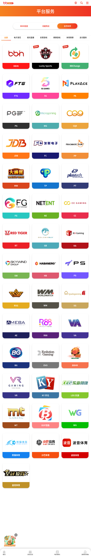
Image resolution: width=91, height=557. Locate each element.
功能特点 (45, 26)
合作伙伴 (67, 26)
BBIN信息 (24, 26)
